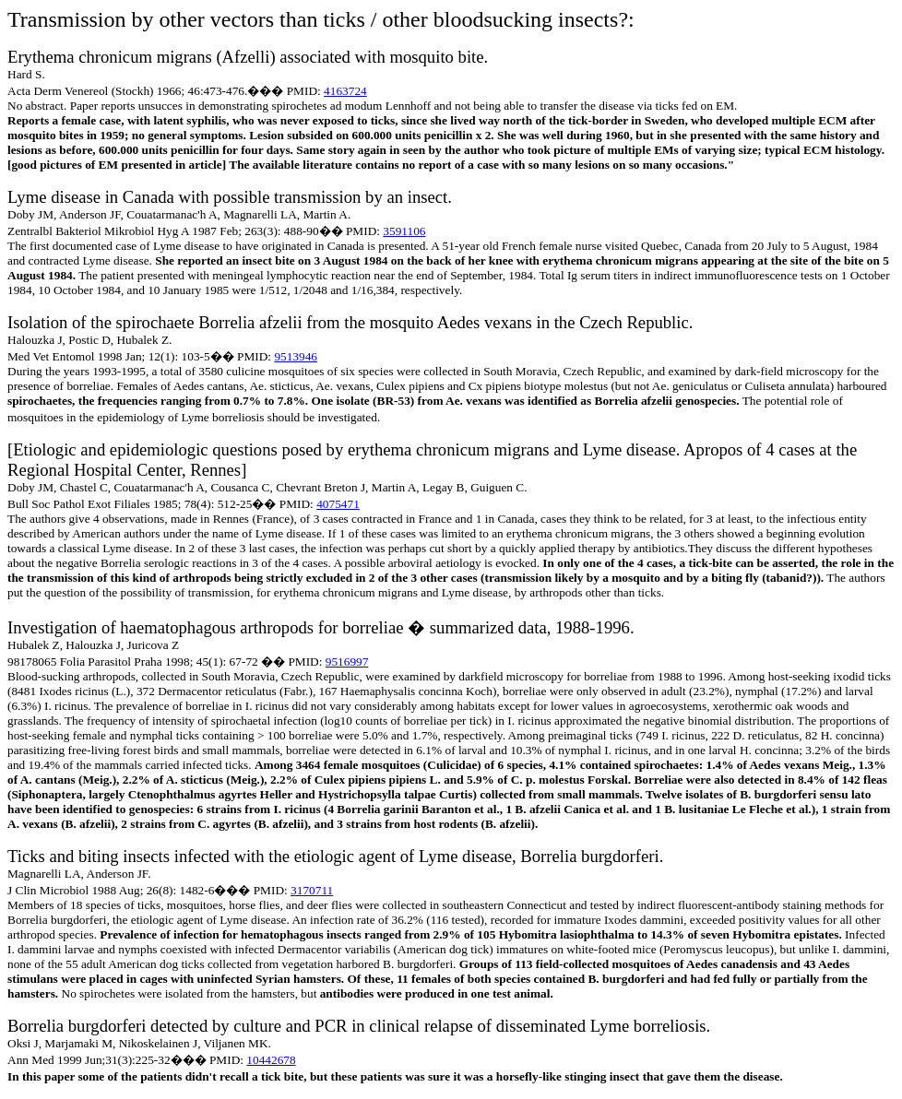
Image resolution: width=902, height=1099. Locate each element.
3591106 (404, 231)
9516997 (347, 661)
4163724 (345, 91)
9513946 (295, 356)
